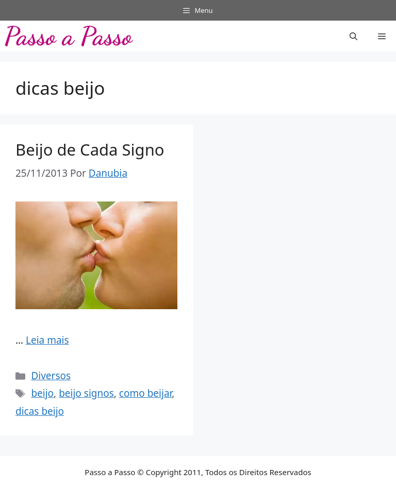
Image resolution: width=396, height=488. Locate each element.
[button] (353, 36)
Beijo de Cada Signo (89, 149)
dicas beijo (39, 411)
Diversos (51, 375)
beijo (42, 393)
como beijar (145, 393)
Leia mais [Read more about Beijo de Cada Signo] (47, 340)
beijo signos (86, 393)
